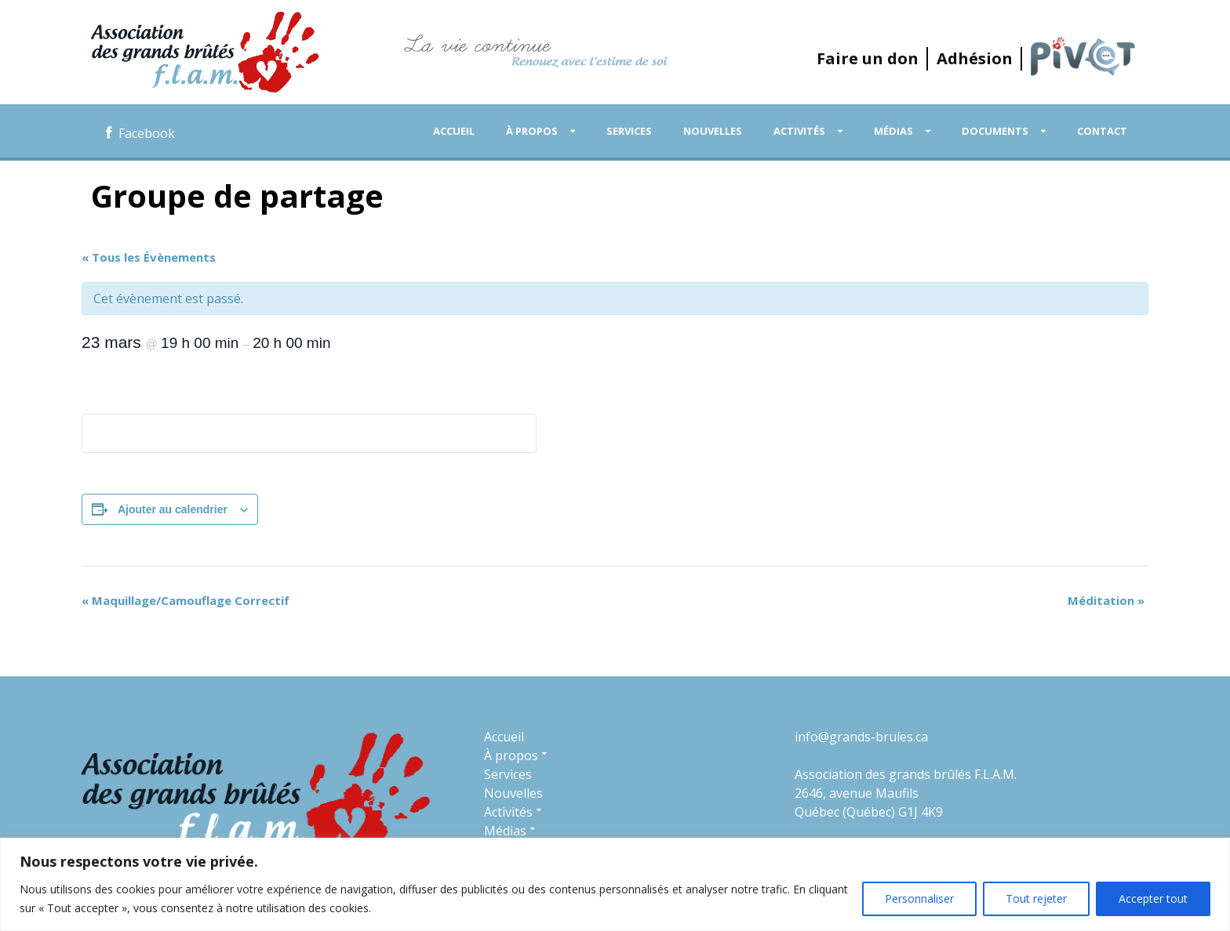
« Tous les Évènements (149, 257)
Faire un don (868, 58)
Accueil (454, 131)
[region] (615, 884)
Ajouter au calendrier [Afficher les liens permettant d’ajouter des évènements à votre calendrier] (172, 509)
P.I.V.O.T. (1083, 56)
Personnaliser (919, 898)
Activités (799, 131)
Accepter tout (1153, 898)
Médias (893, 131)
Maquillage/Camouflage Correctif (185, 600)
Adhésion (975, 58)
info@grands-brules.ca (861, 736)
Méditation (1106, 600)
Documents (995, 131)
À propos (532, 131)
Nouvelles (712, 131)
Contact (1102, 131)
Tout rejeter (1036, 898)
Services (629, 131)
